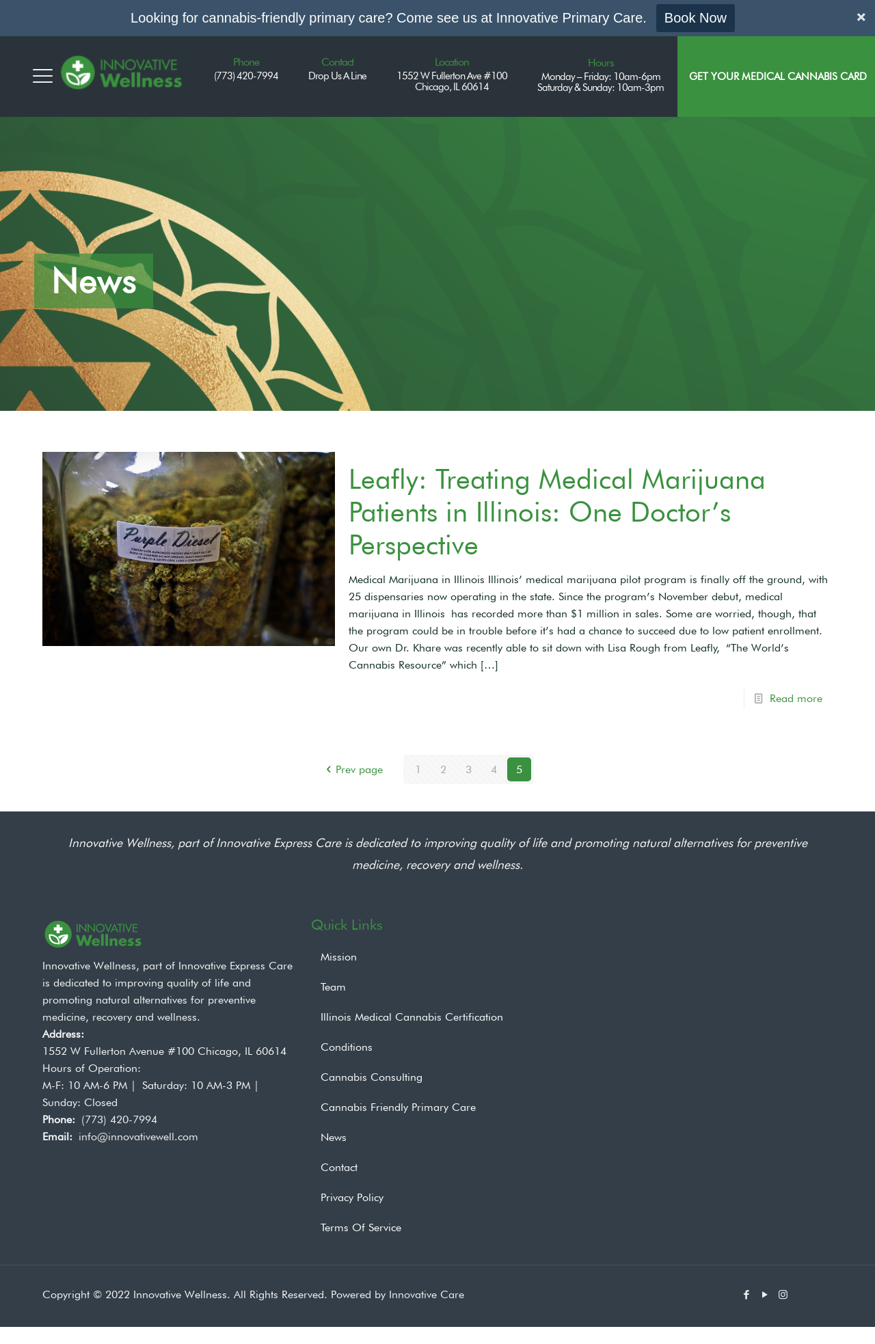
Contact (339, 1167)
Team (333, 986)
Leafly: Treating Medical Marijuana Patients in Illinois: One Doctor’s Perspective (557, 511)
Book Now (695, 17)
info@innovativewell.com (138, 1136)
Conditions (347, 1046)
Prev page (352, 769)
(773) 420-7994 (119, 1119)
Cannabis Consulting (371, 1077)
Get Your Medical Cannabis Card (778, 76)
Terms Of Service (361, 1227)
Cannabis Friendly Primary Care (398, 1107)
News (334, 1137)
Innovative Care (426, 1294)
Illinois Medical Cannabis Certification (412, 1016)
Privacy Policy (352, 1197)
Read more (796, 698)
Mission (339, 956)
